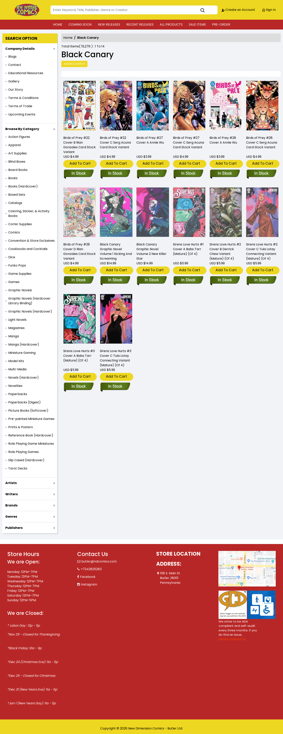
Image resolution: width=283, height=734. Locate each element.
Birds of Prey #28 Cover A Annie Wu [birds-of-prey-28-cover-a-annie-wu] (223, 140)
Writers (11, 494)
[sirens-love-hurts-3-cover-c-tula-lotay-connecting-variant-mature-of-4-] (115, 387)
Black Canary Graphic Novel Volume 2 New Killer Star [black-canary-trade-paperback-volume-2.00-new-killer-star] (151, 251)
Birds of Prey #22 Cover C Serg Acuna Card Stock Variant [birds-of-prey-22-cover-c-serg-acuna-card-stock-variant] (115, 142)
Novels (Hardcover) (23, 377)
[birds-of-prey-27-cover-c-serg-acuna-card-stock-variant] (189, 106)
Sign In (269, 9)
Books (12, 178)
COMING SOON (80, 24)
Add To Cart (80, 163)
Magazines (16, 328)
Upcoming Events (21, 114)
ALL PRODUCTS (171, 24)
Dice (11, 257)
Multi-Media (17, 369)
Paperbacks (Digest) (24, 402)
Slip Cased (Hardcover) (26, 460)
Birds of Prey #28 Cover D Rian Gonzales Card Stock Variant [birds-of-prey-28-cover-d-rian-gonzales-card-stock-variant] (79, 251)
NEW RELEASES (109, 24)
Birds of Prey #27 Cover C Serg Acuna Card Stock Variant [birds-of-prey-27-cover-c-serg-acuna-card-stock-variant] (188, 142)
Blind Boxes (16, 161)
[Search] (134, 10)
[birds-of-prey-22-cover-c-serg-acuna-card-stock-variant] (116, 106)
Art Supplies (17, 153)
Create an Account (238, 9)
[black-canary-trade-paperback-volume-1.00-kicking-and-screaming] (115, 280)
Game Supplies (19, 273)
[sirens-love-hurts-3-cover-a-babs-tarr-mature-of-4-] (78, 387)
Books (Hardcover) (23, 186)
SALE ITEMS (197, 24)
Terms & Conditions (23, 98)
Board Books (18, 170)
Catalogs (15, 203)
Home (68, 37)
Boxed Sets (16, 194)
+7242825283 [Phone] (91, 569)
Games (13, 282)
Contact (14, 65)
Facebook (88, 576)
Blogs (12, 56)
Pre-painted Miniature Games (31, 419)
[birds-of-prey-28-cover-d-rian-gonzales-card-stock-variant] (78, 280)
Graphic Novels (20, 290)
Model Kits (16, 361)
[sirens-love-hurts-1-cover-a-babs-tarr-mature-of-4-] (188, 280)
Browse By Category (22, 129)
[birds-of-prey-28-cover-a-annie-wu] (225, 106)
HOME (57, 24)
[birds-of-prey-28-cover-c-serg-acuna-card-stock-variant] (262, 106)
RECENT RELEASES (139, 24)
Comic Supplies (20, 224)
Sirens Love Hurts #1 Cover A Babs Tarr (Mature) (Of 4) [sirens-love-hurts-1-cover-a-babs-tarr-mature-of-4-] (188, 249)
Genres (11, 516)
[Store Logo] (27, 10)
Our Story (15, 89)
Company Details (20, 48)
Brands (11, 505)
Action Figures (19, 137)
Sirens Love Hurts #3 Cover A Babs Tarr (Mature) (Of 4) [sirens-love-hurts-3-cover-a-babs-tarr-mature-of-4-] (79, 356)
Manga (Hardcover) (23, 344)
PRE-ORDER (221, 24)
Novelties (15, 386)
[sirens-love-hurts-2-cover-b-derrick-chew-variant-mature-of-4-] (224, 280)
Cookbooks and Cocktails (28, 249)
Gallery (13, 81)
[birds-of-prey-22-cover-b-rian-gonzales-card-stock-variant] (79, 106)
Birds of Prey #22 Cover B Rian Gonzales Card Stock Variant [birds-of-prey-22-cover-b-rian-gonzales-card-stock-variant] (79, 145)
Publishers (14, 528)
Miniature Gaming (22, 352)
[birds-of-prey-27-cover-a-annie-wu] (152, 106)
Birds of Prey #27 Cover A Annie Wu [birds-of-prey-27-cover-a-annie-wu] (150, 140)
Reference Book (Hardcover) (30, 435)
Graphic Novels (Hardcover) (30, 311)
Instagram (89, 584)
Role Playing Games (23, 452)
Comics (14, 232)
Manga (13, 336)
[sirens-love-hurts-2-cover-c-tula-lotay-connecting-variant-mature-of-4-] (261, 280)
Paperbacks (17, 394)
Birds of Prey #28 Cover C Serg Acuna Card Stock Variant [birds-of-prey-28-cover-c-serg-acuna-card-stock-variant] (261, 142)
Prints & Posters (20, 427)
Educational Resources (25, 73)
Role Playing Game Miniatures (31, 443)
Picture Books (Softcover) (28, 410)
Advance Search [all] (74, 63)
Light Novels (17, 319)
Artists (11, 483)
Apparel (14, 145)
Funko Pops (17, 265)
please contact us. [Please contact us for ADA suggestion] (232, 639)
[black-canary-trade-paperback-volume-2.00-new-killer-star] (151, 280)
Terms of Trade (20, 106)
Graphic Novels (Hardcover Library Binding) (29, 300)
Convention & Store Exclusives (31, 240)
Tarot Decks (17, 468)
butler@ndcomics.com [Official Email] (99, 561)
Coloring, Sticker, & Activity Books (29, 213)
